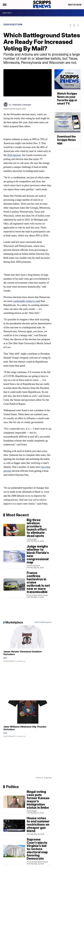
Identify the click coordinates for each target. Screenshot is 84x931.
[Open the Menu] (4, 4)
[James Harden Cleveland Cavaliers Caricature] (27, 645)
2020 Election (12, 24)
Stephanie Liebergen (21, 104)
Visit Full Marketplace (43, 622)
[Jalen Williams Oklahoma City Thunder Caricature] (27, 720)
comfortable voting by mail (26, 301)
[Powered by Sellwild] (48, 778)
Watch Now (75, 4)
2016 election (14, 155)
